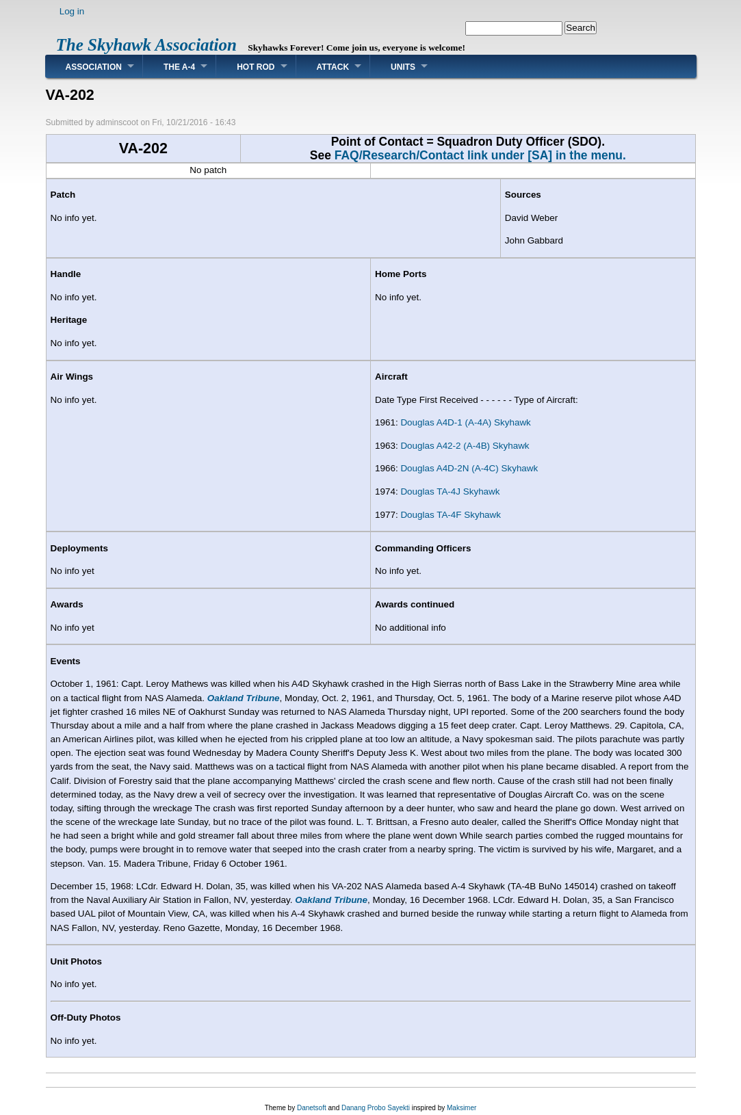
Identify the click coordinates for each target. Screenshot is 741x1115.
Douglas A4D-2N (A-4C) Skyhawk (469, 468)
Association (94, 67)
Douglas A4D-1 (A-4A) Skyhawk (465, 422)
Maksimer (461, 1108)
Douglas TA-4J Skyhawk (449, 491)
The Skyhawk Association (146, 45)
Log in (72, 11)
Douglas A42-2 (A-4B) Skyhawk (464, 446)
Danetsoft (311, 1108)
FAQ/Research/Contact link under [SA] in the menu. (480, 155)
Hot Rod (255, 67)
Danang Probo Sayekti (375, 1108)
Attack (333, 67)
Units (403, 67)
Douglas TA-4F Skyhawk (450, 515)
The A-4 (179, 67)
